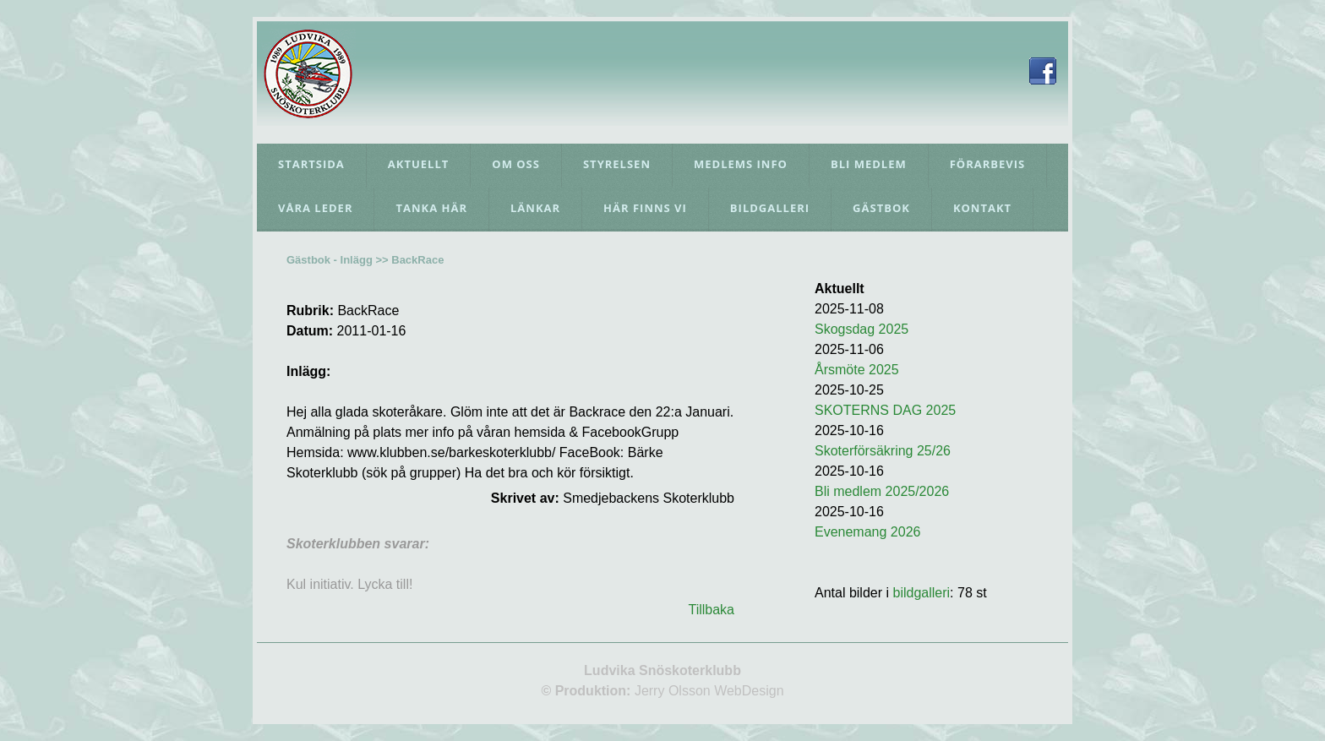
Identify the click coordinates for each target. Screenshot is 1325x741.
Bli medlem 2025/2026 (882, 491)
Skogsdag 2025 (861, 329)
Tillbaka (711, 609)
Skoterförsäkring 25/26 (883, 451)
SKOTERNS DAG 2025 (885, 410)
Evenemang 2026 (867, 532)
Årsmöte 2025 (857, 369)
